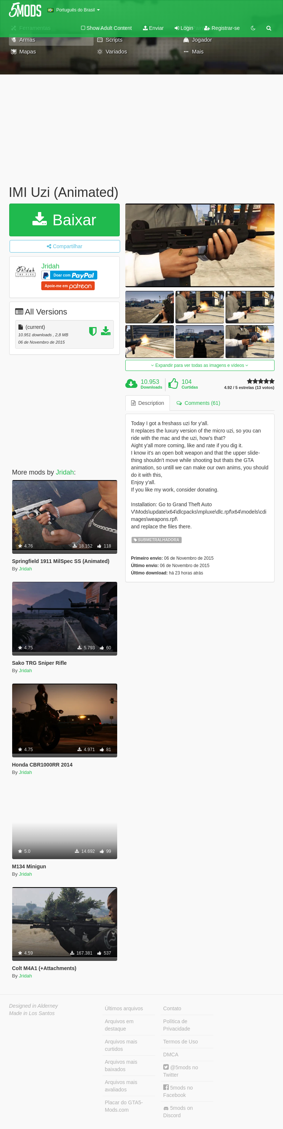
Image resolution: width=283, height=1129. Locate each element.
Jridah (50, 266)
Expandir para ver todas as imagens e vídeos (199, 365)
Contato (172, 1008)
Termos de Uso (180, 1042)
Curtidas (190, 387)
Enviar (153, 28)
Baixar (64, 220)
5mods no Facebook (178, 1091)
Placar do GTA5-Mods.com (124, 1106)
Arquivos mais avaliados (121, 1085)
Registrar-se (222, 28)
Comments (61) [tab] (198, 403)
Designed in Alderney (33, 1006)
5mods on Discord (178, 1111)
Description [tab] (147, 403)
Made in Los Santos (32, 1013)
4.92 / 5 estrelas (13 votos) (249, 388)
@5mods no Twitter (180, 1071)
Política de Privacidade (176, 1025)
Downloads (152, 387)
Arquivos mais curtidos (121, 1045)
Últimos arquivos (124, 1008)
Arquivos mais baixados (121, 1065)
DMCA (170, 1054)
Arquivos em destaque (119, 1025)
